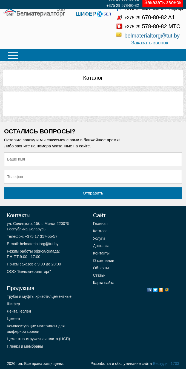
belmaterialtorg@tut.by (152, 36)
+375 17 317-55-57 (41, 236)
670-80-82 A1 (149, 17)
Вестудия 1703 (166, 363)
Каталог (93, 78)
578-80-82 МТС (152, 26)
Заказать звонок (149, 42)
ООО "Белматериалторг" (29, 271)
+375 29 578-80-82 (122, 5)
